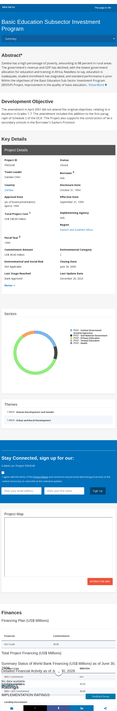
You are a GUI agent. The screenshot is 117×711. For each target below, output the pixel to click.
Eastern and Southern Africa (76, 229)
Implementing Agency (74, 212)
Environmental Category (76, 249)
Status (64, 160)
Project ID (11, 160)
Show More (98, 85)
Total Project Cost (17, 213)
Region (64, 224)
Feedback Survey (100, 696)
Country (10, 185)
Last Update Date (71, 273)
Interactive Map (100, 581)
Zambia (9, 190)
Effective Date (69, 197)
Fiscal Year (12, 237)
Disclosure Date (70, 185)
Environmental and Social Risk (24, 261)
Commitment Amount (19, 249)
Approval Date (14, 197)
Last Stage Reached (18, 273)
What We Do (8, 7)
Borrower (67, 172)
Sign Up (98, 491)
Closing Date (68, 261)
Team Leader (13, 172)
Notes (8, 285)
